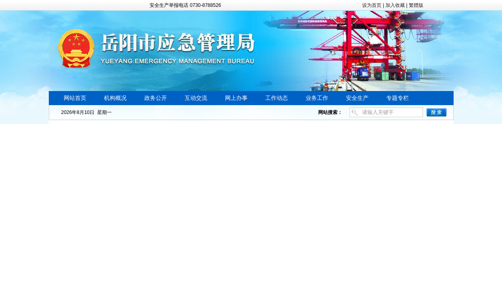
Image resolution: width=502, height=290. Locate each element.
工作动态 (276, 98)
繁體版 (416, 5)
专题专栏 (397, 98)
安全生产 (357, 98)
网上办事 (236, 98)
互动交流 (196, 98)
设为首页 (371, 5)
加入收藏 (395, 5)
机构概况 (115, 98)
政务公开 (155, 98)
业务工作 (317, 98)
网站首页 (75, 98)
